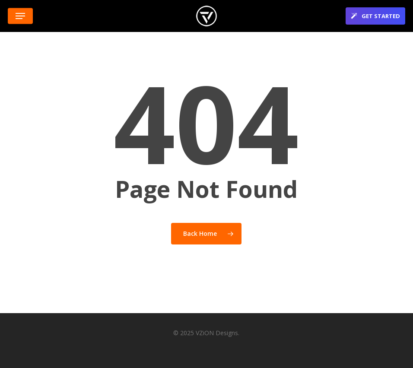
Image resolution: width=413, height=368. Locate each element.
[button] (20, 16)
